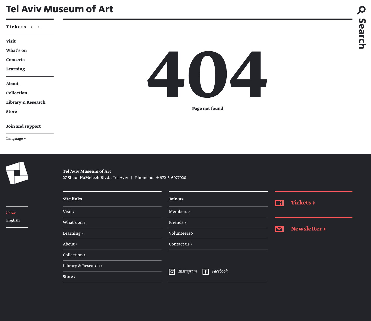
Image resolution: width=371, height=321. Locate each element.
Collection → (74, 255)
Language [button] (16, 139)
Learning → (73, 233)
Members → (179, 211)
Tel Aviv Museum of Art (59, 9)
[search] (361, 25)
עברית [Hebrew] (11, 213)
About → (70, 244)
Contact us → (180, 244)
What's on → (74, 222)
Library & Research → (83, 266)
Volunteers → (181, 233)
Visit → (69, 211)
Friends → (177, 222)
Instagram (183, 271)
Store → (69, 276)
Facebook (215, 271)
